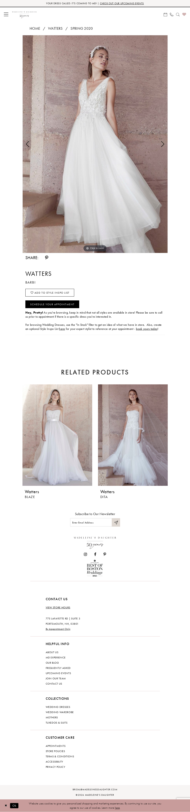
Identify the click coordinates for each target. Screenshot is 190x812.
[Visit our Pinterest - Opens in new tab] (104, 554)
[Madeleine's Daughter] (95, 541)
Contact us (54, 683)
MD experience (56, 657)
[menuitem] (6, 14)
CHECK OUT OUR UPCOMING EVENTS (122, 3)
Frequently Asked (58, 668)
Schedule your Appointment (52, 304)
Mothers (52, 717)
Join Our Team (56, 678)
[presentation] (57, 435)
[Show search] (178, 14)
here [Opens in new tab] (62, 329)
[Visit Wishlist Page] (184, 14)
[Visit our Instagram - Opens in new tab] (85, 554)
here (117, 808)
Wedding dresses (58, 707)
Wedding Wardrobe (60, 712)
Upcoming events (58, 673)
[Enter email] (95, 522)
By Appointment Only (58, 629)
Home (35, 28)
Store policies (55, 751)
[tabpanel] (95, 144)
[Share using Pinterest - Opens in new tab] (46, 257)
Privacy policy (55, 767)
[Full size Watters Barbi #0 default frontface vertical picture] (95, 144)
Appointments (56, 746)
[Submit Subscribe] (116, 522)
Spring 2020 (81, 28)
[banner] (24, 14)
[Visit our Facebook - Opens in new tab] (95, 554)
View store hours (58, 607)
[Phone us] (172, 14)
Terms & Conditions (60, 756)
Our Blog (52, 662)
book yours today (146, 329)
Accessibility (54, 761)
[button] (6, 14)
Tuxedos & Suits (57, 722)
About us (52, 652)
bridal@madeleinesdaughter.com (95, 789)
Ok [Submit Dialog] (14, 805)
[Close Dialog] (5, 805)
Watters (55, 28)
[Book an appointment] (165, 14)
